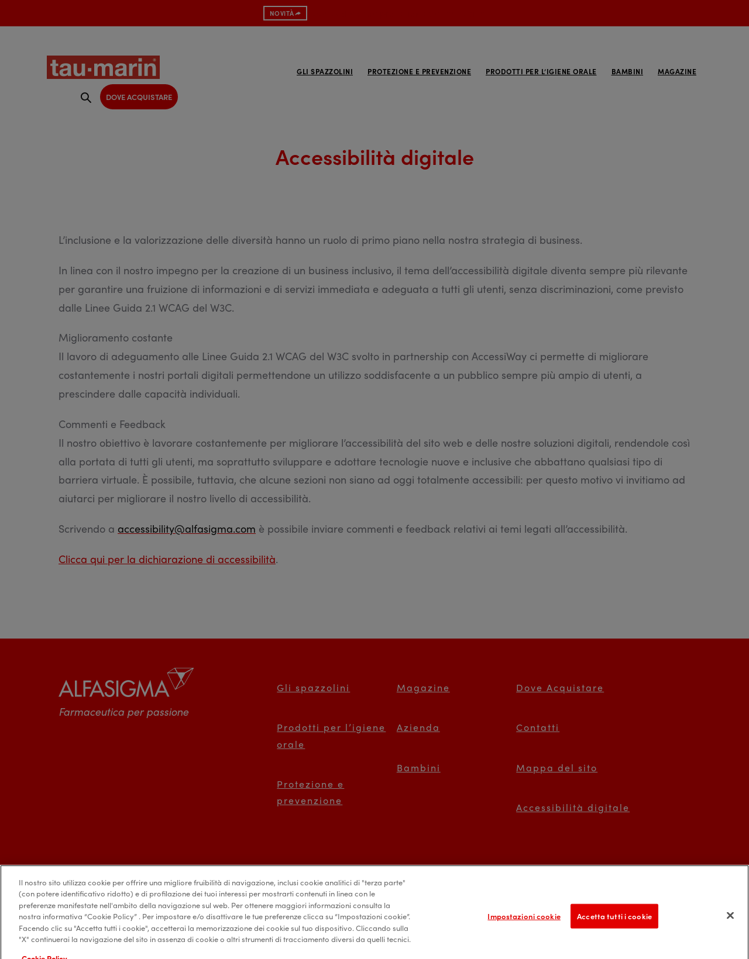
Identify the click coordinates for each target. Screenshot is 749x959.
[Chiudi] (730, 923)
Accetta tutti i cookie (614, 923)
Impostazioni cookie (523, 923)
